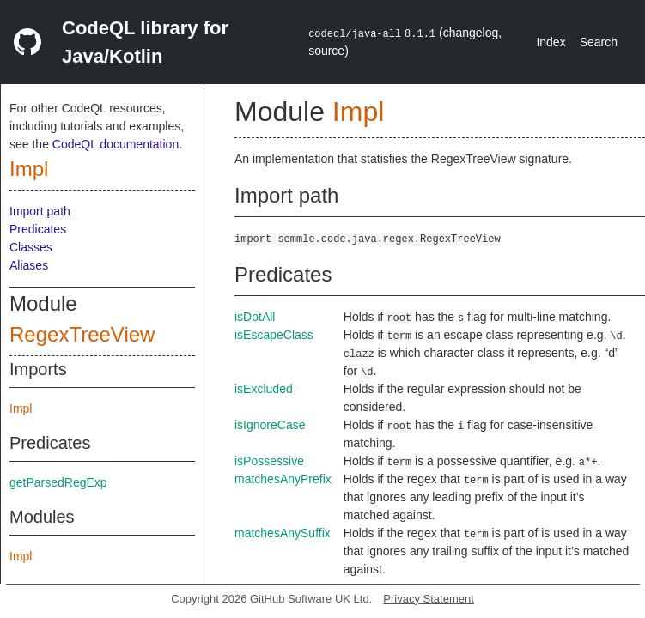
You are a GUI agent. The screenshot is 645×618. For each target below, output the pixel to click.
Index (550, 42)
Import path (39, 211)
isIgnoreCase (270, 425)
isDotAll (254, 317)
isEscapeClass (273, 335)
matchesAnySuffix (282, 533)
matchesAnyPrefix (283, 479)
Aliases (28, 265)
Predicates (37, 229)
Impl (28, 168)
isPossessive (269, 461)
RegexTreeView (82, 334)
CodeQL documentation (115, 144)
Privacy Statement (428, 598)
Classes (30, 247)
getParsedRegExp (58, 482)
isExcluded (263, 389)
